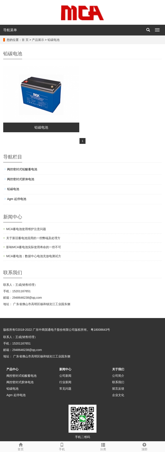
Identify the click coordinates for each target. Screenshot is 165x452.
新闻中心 (65, 369)
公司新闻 (65, 375)
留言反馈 (118, 388)
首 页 (25, 40)
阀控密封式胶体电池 (20, 179)
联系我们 (118, 382)
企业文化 (118, 395)
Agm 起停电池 (16, 199)
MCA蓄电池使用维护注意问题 (26, 229)
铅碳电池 (53, 40)
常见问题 (65, 388)
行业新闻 (65, 382)
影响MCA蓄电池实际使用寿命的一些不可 (33, 247)
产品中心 (12, 369)
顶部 (144, 446)
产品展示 (38, 40)
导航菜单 (10, 30)
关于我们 (118, 369)
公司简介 (118, 375)
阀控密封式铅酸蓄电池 (22, 169)
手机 (61, 446)
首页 (20, 446)
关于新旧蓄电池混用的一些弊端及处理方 (33, 238)
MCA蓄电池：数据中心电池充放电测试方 (33, 256)
